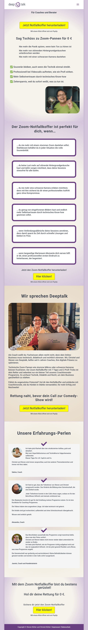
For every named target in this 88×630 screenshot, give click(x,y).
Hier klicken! (44, 276)
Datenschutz (65, 627)
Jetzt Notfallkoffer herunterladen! (44, 25)
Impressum (56, 627)
